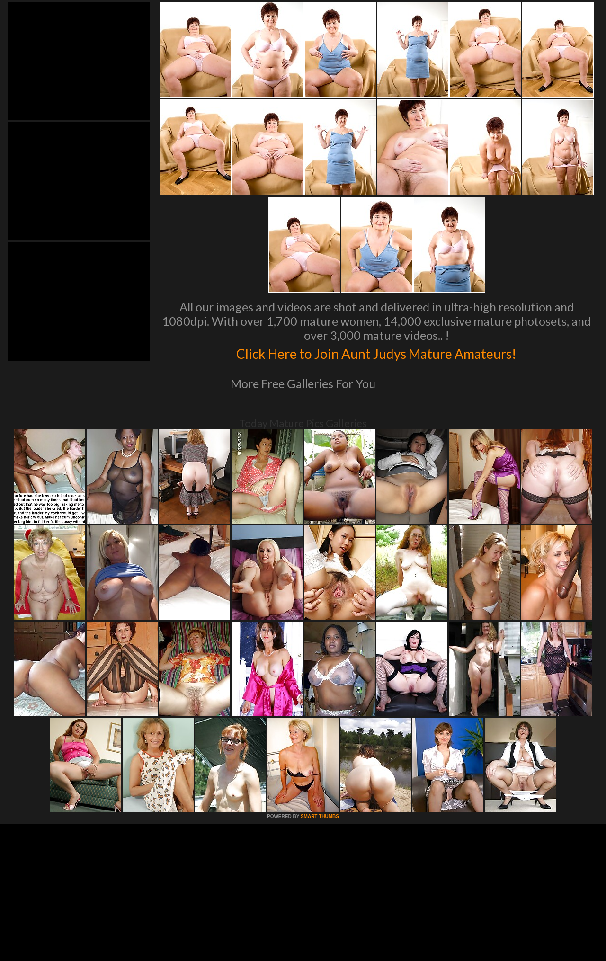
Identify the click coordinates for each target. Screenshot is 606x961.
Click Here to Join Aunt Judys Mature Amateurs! (376, 352)
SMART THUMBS (320, 816)
